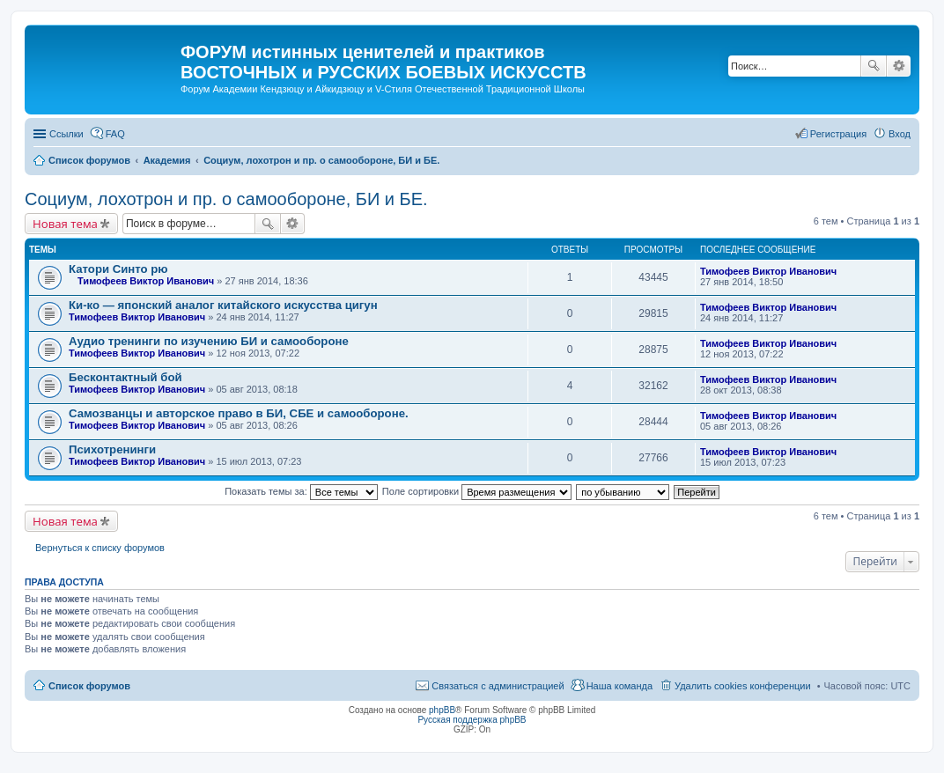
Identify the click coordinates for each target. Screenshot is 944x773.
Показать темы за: (301, 491)
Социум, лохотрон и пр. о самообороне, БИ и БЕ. (226, 199)
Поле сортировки (477, 491)
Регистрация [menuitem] (838, 134)
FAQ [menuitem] (115, 134)
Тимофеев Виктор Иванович (145, 281)
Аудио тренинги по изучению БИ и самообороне (209, 341)
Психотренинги (112, 449)
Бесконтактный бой (125, 377)
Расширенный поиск (899, 66)
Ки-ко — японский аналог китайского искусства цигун (223, 305)
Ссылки (66, 134)
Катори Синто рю (118, 269)
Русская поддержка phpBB (471, 720)
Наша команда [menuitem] (619, 686)
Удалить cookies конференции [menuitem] (743, 686)
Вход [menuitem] (900, 134)
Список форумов (89, 686)
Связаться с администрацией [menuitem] (497, 686)
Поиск (873, 66)
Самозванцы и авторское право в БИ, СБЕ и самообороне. (239, 413)
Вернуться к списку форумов (100, 547)
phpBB (442, 710)
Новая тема (65, 224)
